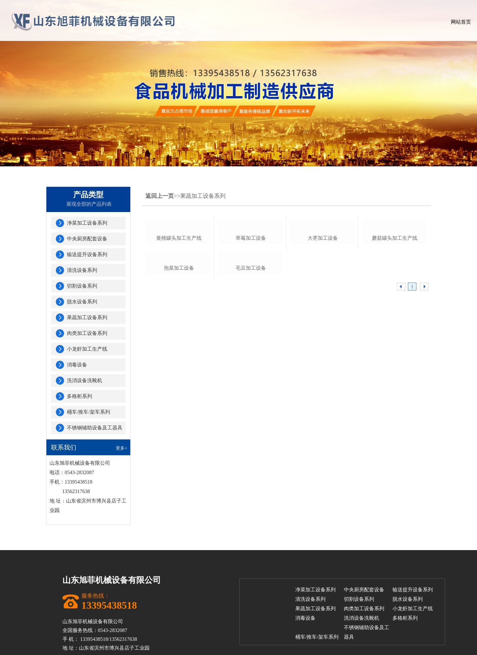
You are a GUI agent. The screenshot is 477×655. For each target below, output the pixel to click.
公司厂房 (332, 22)
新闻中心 (404, 22)
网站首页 (224, 22)
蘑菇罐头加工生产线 (394, 291)
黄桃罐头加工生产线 (179, 291)
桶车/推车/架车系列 (88, 412)
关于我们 (260, 22)
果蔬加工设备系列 (87, 317)
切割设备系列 (82, 286)
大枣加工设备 (323, 291)
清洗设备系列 (82, 270)
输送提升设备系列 (87, 254)
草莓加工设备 (251, 291)
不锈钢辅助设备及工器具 (94, 427)
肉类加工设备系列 (87, 333)
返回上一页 (159, 196)
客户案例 (368, 22)
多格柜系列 (79, 396)
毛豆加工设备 (251, 374)
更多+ (121, 448)
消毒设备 (77, 364)
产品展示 (296, 22)
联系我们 (440, 22)
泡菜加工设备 (179, 374)
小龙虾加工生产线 (87, 349)
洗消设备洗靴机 (84, 380)
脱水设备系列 (82, 301)
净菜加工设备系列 (87, 223)
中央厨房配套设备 (87, 238)
